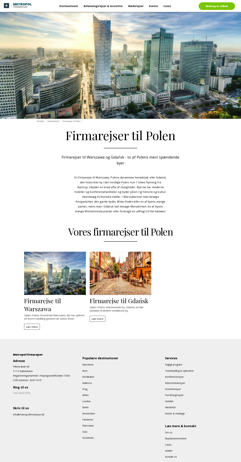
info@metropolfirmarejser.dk (28, 414)
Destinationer (68, 6)
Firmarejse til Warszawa (42, 305)
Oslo (84, 431)
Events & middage (175, 413)
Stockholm (88, 437)
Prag (84, 389)
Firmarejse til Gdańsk (119, 301)
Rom (85, 370)
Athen (85, 395)
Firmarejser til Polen (71, 121)
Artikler (169, 450)
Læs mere (32, 326)
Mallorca (87, 383)
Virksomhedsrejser (175, 383)
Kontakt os (171, 456)
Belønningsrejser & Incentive (103, 6)
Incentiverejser (173, 389)
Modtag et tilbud (217, 6)
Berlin (85, 407)
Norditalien (88, 376)
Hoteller (169, 401)
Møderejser (136, 6)
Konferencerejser (174, 376)
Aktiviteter (170, 407)
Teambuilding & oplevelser (179, 370)
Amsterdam (88, 413)
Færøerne (87, 419)
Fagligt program (173, 364)
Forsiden (41, 121)
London (86, 401)
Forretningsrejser (174, 395)
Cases (167, 6)
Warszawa (88, 425)
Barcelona (87, 364)
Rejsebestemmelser (176, 438)
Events (153, 6)
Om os (168, 432)
